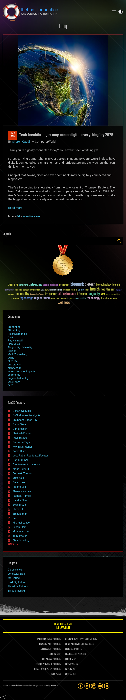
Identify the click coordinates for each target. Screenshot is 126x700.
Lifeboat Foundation (23, 686)
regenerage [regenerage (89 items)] (26, 298)
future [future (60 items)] (74, 289)
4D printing (14, 330)
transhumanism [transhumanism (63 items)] (109, 298)
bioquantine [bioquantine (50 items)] (64, 284)
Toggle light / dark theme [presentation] (120, 12)
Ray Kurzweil (15, 340)
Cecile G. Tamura (22, 473)
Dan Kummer (20, 460)
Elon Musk (14, 344)
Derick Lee (19, 482)
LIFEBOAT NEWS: (72, 639)
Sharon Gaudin (21, 141)
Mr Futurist (14, 578)
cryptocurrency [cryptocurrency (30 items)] (35, 290)
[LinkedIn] (93, 686)
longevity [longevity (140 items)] (94, 294)
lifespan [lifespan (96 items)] (82, 294)
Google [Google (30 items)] (87, 290)
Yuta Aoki (18, 477)
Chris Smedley (21, 540)
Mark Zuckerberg (17, 354)
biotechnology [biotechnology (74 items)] (104, 285)
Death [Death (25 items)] (47, 290)
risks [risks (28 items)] (58, 299)
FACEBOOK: (41, 639)
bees (10, 385)
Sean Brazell (20, 504)
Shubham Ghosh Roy (25, 419)
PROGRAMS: (70, 664)
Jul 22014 (13, 135)
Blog (63, 26)
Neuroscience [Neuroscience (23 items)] (110, 295)
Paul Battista (20, 437)
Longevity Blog (16, 573)
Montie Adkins (21, 531)
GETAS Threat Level (63, 626)
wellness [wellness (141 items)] (64, 303)
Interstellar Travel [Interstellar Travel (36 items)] (37, 294)
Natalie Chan (20, 500)
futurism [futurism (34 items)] (81, 290)
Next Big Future (16, 582)
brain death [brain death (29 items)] (18, 290)
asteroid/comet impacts (21, 371)
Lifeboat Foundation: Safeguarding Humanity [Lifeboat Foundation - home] (55, 12)
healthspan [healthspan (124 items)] (108, 290)
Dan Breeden (20, 428)
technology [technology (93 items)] (93, 298)
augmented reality (18, 378)
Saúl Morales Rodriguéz (26, 415)
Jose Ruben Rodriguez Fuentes (30, 455)
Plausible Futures (18, 586)
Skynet (12, 350)
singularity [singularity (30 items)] (64, 299)
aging (11, 357)
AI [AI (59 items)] (17, 285)
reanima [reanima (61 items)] (15, 298)
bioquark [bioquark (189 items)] (77, 284)
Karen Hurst (19, 451)
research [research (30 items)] (53, 299)
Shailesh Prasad (22, 433)
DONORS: (52, 654)
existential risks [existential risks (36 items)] (55, 290)
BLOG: (67, 649)
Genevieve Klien (22, 410)
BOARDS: (69, 654)
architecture (14, 368)
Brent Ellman (20, 513)
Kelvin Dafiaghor (22, 446)
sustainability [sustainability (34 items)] (80, 299)
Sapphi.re (54, 686)
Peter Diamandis (17, 333)
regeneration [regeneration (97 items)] (42, 298)
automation (28, 216)
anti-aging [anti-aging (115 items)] (35, 285)
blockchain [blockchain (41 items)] (9, 290)
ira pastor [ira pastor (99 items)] (51, 294)
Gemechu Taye (21, 442)
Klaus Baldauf (21, 469)
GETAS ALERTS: (71, 644)
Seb (18, 216)
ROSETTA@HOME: (41, 669)
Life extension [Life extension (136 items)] (66, 294)
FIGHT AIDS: (46, 659)
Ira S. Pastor (20, 535)
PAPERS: (68, 669)
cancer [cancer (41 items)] (26, 290)
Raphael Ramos (22, 495)
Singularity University (20, 347)
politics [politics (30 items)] (117, 294)
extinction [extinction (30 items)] (66, 290)
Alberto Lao (19, 486)
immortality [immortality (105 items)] (22, 294)
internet (37, 216)
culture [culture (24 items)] (42, 290)
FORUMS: (55, 674)
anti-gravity (14, 364)
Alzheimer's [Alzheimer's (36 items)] (23, 285)
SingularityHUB (16, 590)
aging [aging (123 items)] (11, 285)
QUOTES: (68, 674)
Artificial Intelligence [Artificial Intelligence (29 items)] (50, 285)
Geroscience (15, 569)
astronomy (14, 374)
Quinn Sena (19, 424)
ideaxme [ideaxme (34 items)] (11, 294)
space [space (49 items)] (72, 298)
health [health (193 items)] (95, 289)
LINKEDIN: (43, 644)
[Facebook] (80, 686)
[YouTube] (100, 686)
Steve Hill (18, 509)
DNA (10, 337)
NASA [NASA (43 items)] (103, 294)
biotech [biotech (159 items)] (90, 284)
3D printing (14, 326)
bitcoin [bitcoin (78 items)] (116, 285)
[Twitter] (87, 686)
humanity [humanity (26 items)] (119, 290)
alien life (13, 361)
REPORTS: (69, 659)
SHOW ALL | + (13, 545)
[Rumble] (106, 686)
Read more (15, 208)
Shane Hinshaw (22, 491)
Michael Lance (21, 522)
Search (119, 241)
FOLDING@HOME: (42, 664)
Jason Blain (19, 527)
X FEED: (44, 649)
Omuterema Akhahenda (26, 464)
